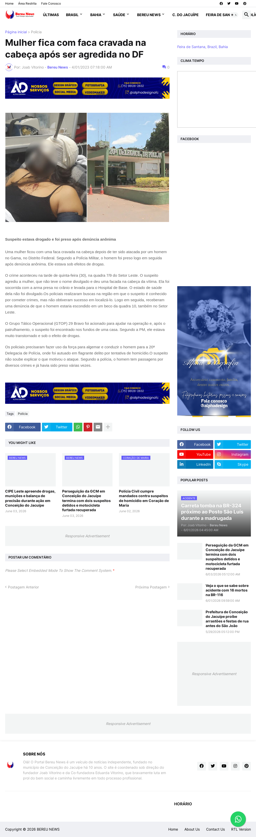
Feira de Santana (223, 15)
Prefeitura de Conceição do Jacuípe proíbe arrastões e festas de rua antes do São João (227, 619)
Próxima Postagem (151, 587)
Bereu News (149, 15)
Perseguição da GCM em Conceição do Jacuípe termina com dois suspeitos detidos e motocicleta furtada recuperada (86, 500)
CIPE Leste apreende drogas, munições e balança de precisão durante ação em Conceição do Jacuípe (30, 498)
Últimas (51, 15)
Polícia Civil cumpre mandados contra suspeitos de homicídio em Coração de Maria (144, 498)
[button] (234, 14)
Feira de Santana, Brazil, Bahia (202, 46)
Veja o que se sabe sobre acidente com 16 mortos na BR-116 (227, 590)
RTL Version (241, 829)
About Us (192, 829)
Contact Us (215, 829)
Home (9, 3)
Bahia (95, 15)
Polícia (36, 32)
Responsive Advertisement (87, 536)
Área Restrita (27, 3)
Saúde (119, 15)
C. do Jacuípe (185, 15)
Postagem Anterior (23, 587)
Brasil (72, 15)
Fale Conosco (51, 3)
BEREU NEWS (48, 829)
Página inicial (16, 32)
